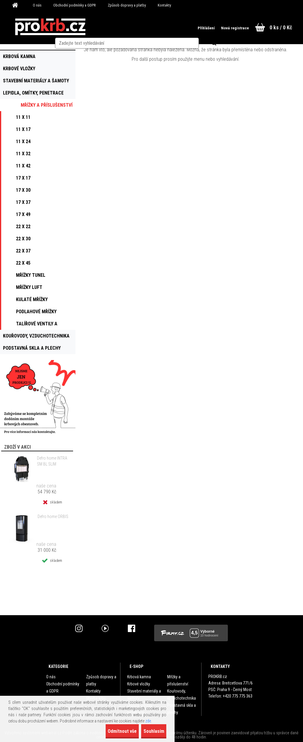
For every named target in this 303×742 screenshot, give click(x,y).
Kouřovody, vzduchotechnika (181, 695)
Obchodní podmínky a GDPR (74, 5)
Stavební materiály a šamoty (144, 695)
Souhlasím (148, 731)
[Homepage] (17, 5)
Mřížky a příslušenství (177, 680)
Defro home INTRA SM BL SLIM (52, 461)
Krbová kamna (139, 676)
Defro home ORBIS (53, 516)
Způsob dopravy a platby (127, 5)
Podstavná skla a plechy (181, 709)
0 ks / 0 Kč (281, 27)
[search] (163, 27)
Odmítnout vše (106, 731)
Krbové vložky (138, 684)
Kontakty (164, 5)
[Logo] (50, 27)
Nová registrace (228, 27)
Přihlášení (197, 27)
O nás (37, 5)
